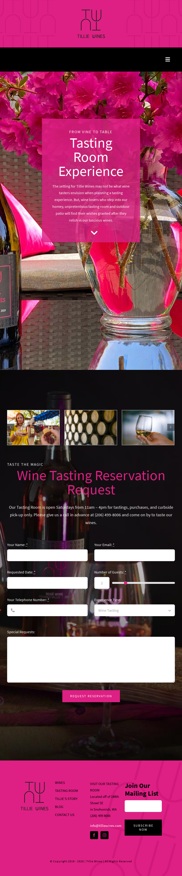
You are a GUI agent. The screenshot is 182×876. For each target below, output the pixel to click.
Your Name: (17, 544)
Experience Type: (107, 599)
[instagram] (104, 835)
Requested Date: (21, 572)
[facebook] (94, 835)
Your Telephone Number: (28, 599)
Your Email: (104, 544)
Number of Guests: (110, 572)
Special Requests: (21, 631)
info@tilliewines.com (105, 825)
